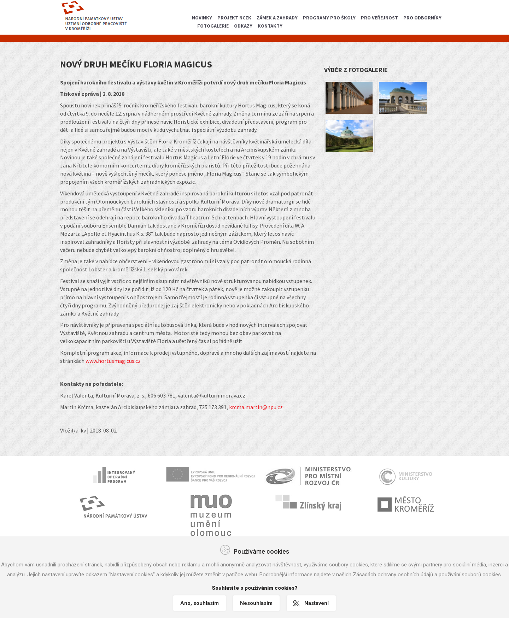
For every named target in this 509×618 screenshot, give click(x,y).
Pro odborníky (422, 17)
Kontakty (270, 26)
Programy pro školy (329, 17)
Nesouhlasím (256, 603)
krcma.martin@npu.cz (256, 407)
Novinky (202, 17)
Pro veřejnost (379, 17)
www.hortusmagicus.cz (113, 360)
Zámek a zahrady (277, 17)
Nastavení (316, 603)
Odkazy (243, 26)
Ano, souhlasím (199, 603)
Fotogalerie (213, 26)
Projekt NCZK (234, 17)
